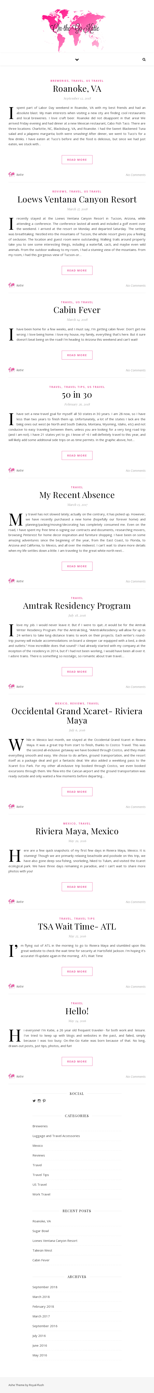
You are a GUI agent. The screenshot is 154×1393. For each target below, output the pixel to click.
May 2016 (39, 1355)
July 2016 (39, 1336)
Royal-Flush (36, 1385)
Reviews (59, 191)
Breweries (59, 81)
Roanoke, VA (77, 88)
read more (77, 160)
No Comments (136, 175)
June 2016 (39, 1345)
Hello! (77, 1010)
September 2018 (44, 1287)
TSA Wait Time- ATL (77, 926)
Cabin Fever (77, 309)
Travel (77, 81)
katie (20, 175)
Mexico (61, 703)
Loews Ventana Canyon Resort (77, 199)
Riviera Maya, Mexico (77, 830)
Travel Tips (74, 387)
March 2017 (41, 1316)
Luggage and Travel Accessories (56, 1136)
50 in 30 (77, 394)
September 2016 (44, 1326)
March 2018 (41, 1297)
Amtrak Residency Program (77, 605)
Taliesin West (42, 1250)
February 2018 (43, 1306)
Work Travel (41, 1194)
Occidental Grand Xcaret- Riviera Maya (77, 715)
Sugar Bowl (40, 1231)
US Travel (95, 81)
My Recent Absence (77, 494)
